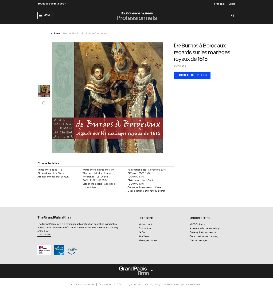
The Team (144, 236)
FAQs (142, 232)
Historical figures (102, 179)
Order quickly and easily (202, 232)
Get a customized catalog (203, 236)
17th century (62, 183)
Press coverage (198, 240)
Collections (140, 27)
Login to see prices (192, 81)
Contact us (145, 228)
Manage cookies (148, 240)
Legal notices (133, 284)
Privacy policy (152, 284)
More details (44, 234)
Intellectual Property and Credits (182, 284)
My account (145, 224)
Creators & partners (170, 27)
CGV (119, 284)
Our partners (106, 284)
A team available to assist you (205, 228)
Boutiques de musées (83, 284)
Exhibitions (117, 27)
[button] (95, 27)
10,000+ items (197, 224)
